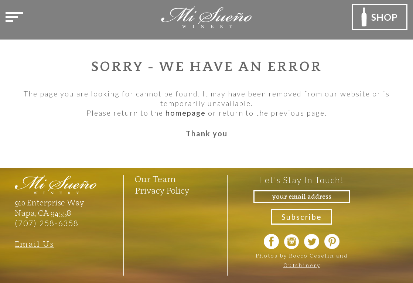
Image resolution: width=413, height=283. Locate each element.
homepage (185, 112)
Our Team (155, 179)
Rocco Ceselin (311, 255)
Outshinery (301, 265)
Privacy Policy (162, 191)
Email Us (34, 244)
